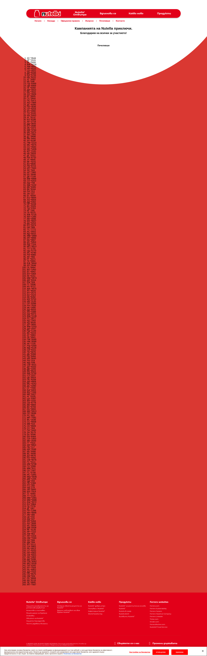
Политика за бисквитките (68, 644)
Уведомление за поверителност (62, 645)
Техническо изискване (41, 645)
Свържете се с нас (128, 643)
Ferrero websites (159, 602)
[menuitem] (80, 13)
